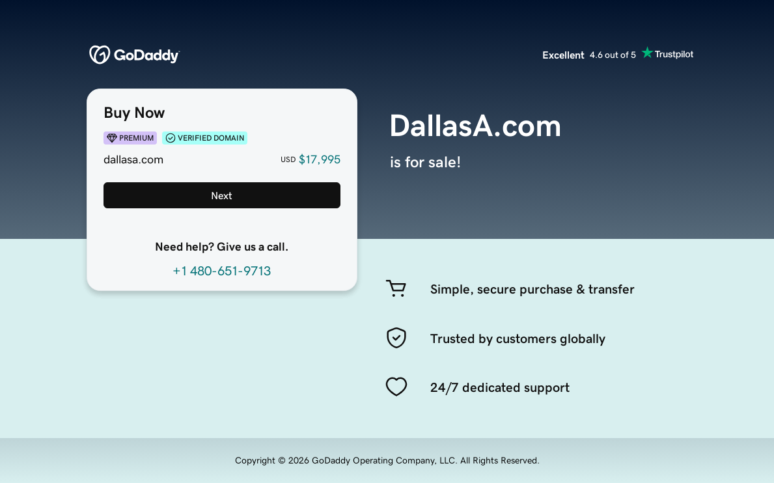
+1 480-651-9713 (222, 270)
